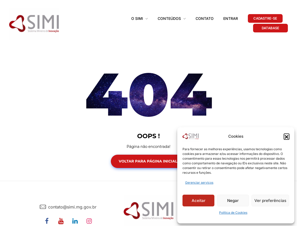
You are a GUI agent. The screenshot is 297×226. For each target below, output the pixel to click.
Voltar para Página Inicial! (148, 161)
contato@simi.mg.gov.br (72, 207)
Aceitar (198, 200)
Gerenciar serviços (199, 182)
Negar (233, 200)
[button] (286, 136)
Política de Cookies (233, 213)
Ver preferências (270, 200)
